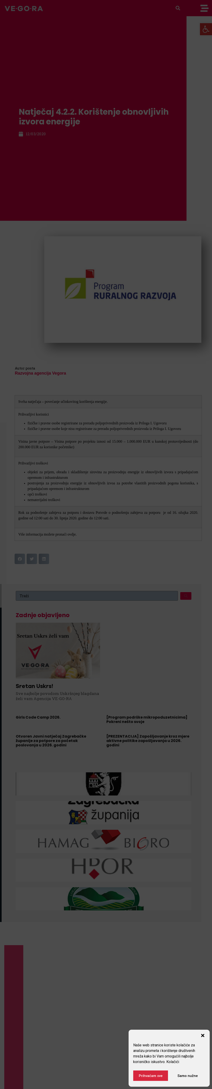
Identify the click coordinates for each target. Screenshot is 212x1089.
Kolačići (172, 1062)
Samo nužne (187, 1076)
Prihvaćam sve (151, 1076)
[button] (202, 1035)
